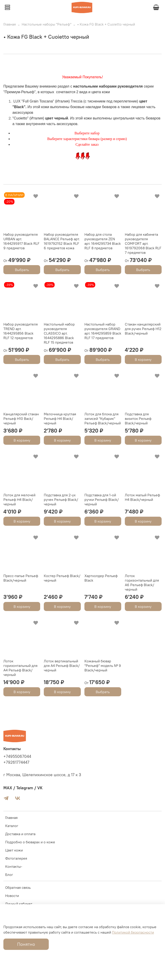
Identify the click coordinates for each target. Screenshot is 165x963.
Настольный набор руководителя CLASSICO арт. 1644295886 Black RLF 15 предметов (59, 333)
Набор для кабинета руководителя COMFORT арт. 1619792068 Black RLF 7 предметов (143, 243)
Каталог (11, 825)
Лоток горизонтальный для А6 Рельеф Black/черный (142, 582)
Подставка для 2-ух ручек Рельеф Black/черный (61, 499)
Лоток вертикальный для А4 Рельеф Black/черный (62, 665)
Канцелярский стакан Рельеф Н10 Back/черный (21, 418)
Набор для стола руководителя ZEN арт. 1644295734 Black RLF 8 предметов (102, 241)
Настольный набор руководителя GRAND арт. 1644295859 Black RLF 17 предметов (102, 331)
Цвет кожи (14, 850)
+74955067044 (17, 756)
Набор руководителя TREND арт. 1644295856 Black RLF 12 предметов (20, 331)
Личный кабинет (18, 903)
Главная (9, 24)
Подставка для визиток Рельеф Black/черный (138, 418)
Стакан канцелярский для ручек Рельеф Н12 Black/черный (143, 328)
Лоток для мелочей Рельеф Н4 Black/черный (19, 499)
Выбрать (22, 269)
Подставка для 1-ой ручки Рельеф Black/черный (101, 499)
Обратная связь (18, 887)
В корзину (143, 359)
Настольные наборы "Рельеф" (46, 24)
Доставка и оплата (20, 834)
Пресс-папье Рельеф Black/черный (20, 578)
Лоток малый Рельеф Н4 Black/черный (142, 497)
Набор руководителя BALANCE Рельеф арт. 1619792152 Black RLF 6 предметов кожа (62, 241)
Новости (12, 895)
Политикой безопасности (133, 932)
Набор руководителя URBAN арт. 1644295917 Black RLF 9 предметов (21, 241)
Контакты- (13, 866)
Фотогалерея (16, 858)
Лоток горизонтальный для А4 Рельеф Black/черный (20, 668)
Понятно (26, 944)
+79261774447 (16, 762)
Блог (9, 874)
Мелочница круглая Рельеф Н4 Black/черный (60, 418)
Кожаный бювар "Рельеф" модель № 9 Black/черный (102, 665)
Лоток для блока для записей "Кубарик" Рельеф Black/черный (102, 418)
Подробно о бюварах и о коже (30, 842)
